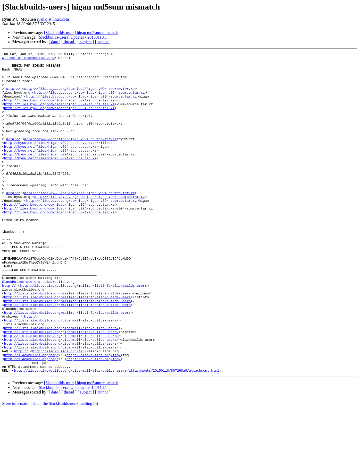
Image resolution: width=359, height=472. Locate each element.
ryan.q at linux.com (53, 19)
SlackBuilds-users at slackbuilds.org (38, 328)
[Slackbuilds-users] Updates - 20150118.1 (72, 37)
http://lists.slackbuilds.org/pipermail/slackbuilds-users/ (61, 374)
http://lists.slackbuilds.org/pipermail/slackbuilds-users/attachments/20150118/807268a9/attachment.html (116, 434)
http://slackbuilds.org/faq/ (59, 411)
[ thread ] (69, 42)
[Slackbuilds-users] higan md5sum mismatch (81, 32)
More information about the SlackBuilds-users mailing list (50, 467)
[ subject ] (86, 42)
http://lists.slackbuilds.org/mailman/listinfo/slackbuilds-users (83, 332)
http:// (13, 96)
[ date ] (54, 42)
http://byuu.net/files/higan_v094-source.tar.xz (70, 156)
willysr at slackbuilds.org (28, 59)
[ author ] (103, 42)
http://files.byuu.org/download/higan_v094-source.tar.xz (79, 96)
